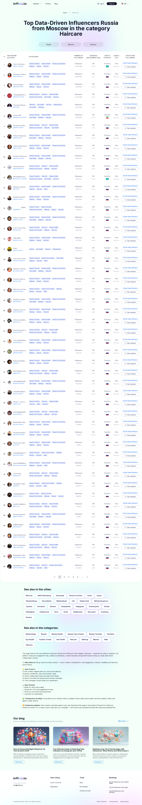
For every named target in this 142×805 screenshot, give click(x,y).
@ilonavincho (17, 322)
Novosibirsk (46, 601)
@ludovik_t (16, 485)
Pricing (48, 3)
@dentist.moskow (18, 127)
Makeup (85, 639)
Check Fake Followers (130, 63)
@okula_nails (17, 404)
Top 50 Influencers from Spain (118, 787)
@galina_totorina (18, 219)
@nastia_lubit (17, 230)
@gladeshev (17, 373)
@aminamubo (17, 526)
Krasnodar (60, 596)
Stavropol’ (92, 612)
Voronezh (41, 606)
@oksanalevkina (18, 311)
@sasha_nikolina (18, 199)
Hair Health (60, 639)
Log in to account (55, 782)
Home (65, 12)
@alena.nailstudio (18, 567)
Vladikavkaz (78, 612)
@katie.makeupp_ (18, 291)
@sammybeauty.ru (18, 168)
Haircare (73, 639)
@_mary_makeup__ (18, 424)
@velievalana (17, 281)
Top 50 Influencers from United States (118, 782)
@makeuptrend (17, 342)
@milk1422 (16, 189)
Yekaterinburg (31, 601)
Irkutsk (107, 606)
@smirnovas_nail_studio (20, 465)
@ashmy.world (17, 138)
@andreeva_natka (18, 158)
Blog (56, 3)
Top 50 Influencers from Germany (116, 791)
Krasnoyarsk (94, 606)
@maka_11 (16, 363)
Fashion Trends (45, 639)
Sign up (111, 4)
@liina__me (16, 506)
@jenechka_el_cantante (20, 178)
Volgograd (80, 606)
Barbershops (31, 634)
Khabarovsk (44, 612)
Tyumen (29, 606)
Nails (106, 639)
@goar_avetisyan (18, 66)
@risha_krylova (17, 332)
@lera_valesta (17, 148)
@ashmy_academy (18, 383)
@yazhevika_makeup (19, 557)
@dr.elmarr (16, 107)
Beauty (44, 634)
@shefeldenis (17, 301)
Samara (53, 606)
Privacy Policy (114, 801)
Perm (56, 612)
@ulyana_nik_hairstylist (19, 117)
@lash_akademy (18, 516)
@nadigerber (17, 209)
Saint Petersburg (44, 596)
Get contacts (130, 67)
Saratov (29, 617)
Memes (96, 639)
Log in (100, 4)
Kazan (99, 596)
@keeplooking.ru (18, 352)
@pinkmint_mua (17, 240)
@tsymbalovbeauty (18, 434)
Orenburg (104, 612)
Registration (54, 786)
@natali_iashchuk (18, 86)
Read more (18, 762)
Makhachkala (62, 601)
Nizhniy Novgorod (101, 601)
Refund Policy (125, 801)
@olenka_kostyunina (19, 260)
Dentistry (110, 634)
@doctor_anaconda (19, 537)
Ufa (73, 601)
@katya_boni (17, 475)
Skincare (29, 645)
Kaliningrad (30, 612)
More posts (123, 721)
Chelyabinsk (66, 606)
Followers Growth (85, 790)
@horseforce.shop (18, 97)
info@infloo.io (18, 785)
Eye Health (30, 639)
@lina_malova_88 (18, 547)
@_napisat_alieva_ (18, 271)
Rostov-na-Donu (75, 596)
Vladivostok (84, 601)
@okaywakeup (17, 414)
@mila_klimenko (17, 76)
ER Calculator (84, 786)
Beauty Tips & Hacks (76, 634)
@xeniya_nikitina (18, 393)
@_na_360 (16, 445)
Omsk (65, 612)
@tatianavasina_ (18, 496)
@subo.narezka (17, 250)
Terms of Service (102, 801)
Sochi (89, 596)
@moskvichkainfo (18, 455)
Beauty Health (57, 634)
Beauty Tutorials (95, 634)
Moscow (29, 596)
